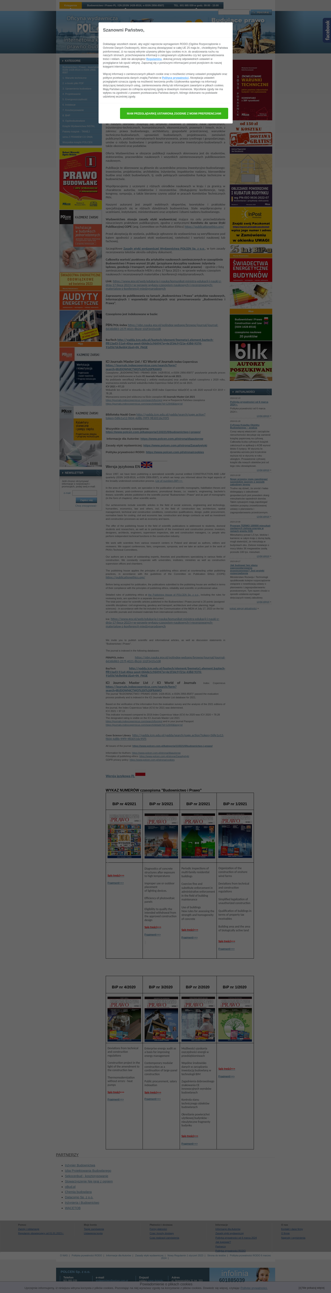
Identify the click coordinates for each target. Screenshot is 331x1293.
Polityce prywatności (175, 77)
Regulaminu (154, 59)
